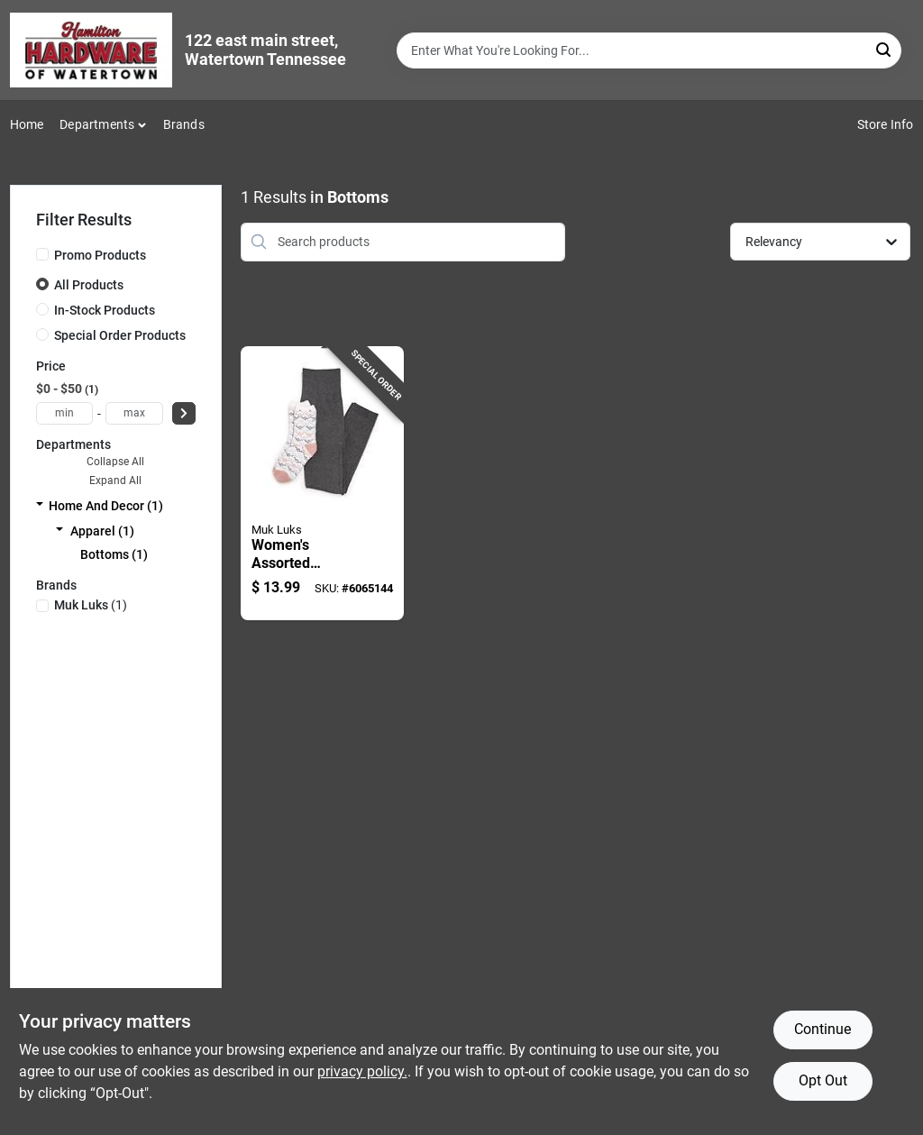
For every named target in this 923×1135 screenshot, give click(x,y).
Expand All (115, 480)
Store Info (885, 124)
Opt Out (823, 1080)
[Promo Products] (42, 254)
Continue (822, 1029)
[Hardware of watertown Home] (91, 50)
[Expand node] (39, 505)
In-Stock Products (104, 310)
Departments (96, 124)
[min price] (65, 413)
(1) (90, 605)
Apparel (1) (102, 531)
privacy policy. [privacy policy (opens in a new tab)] (362, 1071)
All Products (88, 284)
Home (27, 124)
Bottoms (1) (114, 554)
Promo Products (100, 255)
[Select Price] (184, 413)
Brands (184, 124)
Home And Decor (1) (106, 506)
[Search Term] (649, 50)
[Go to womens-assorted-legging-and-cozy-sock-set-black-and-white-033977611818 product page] (323, 483)
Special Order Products (120, 335)
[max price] (134, 413)
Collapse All (115, 461)
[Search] (885, 49)
